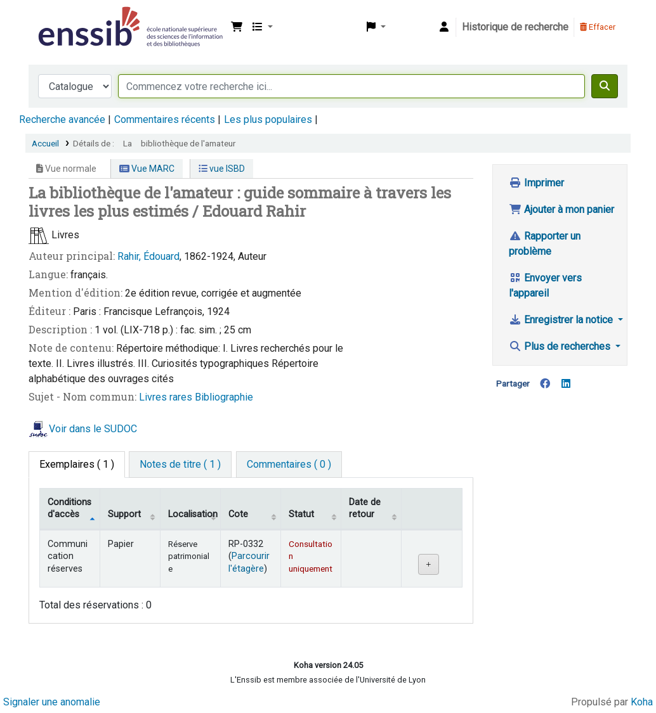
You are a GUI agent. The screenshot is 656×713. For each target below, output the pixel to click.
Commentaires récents (164, 119)
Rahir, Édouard (148, 256)
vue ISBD (222, 169)
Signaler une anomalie (51, 702)
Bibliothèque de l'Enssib (67, 17)
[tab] (180, 464)
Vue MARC (146, 169)
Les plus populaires (268, 119)
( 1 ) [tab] (76, 464)
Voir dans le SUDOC (93, 429)
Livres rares (167, 397)
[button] (236, 27)
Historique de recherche (515, 27)
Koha (642, 702)
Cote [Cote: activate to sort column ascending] (238, 514)
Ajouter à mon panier (561, 209)
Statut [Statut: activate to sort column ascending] (301, 514)
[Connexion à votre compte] (444, 27)
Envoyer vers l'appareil (545, 285)
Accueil (45, 143)
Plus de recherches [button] (561, 346)
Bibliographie (224, 397)
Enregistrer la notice (562, 320)
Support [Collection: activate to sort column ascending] (124, 514)
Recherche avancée (62, 119)
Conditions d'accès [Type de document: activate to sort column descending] (69, 508)
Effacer (597, 27)
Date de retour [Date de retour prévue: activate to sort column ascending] (365, 508)
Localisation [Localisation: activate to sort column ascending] (193, 514)
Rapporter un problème (545, 243)
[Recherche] (604, 86)
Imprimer (536, 183)
